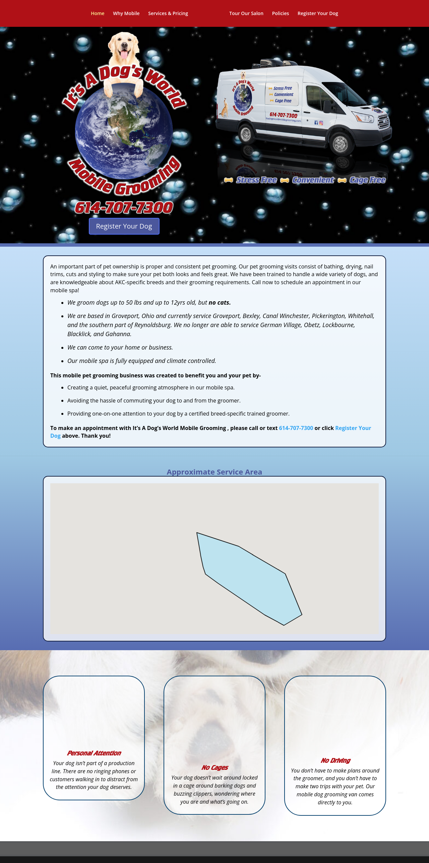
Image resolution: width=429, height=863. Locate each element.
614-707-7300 (296, 428)
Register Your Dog (315, 13)
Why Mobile (128, 13)
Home (100, 13)
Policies (278, 13)
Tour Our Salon (244, 13)
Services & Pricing (170, 13)
